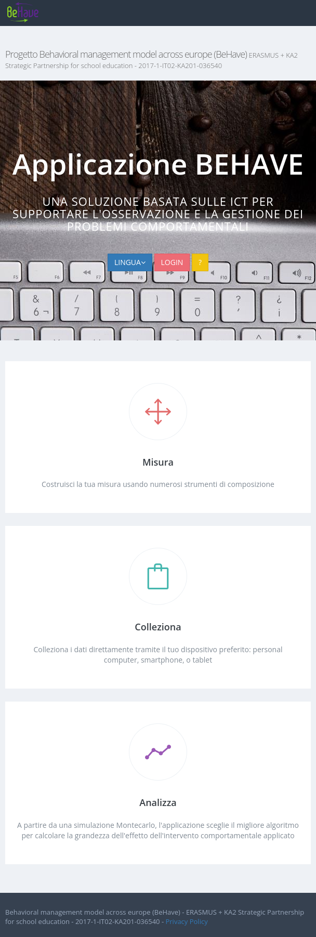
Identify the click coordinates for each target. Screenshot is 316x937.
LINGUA (130, 262)
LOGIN (172, 262)
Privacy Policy (186, 921)
